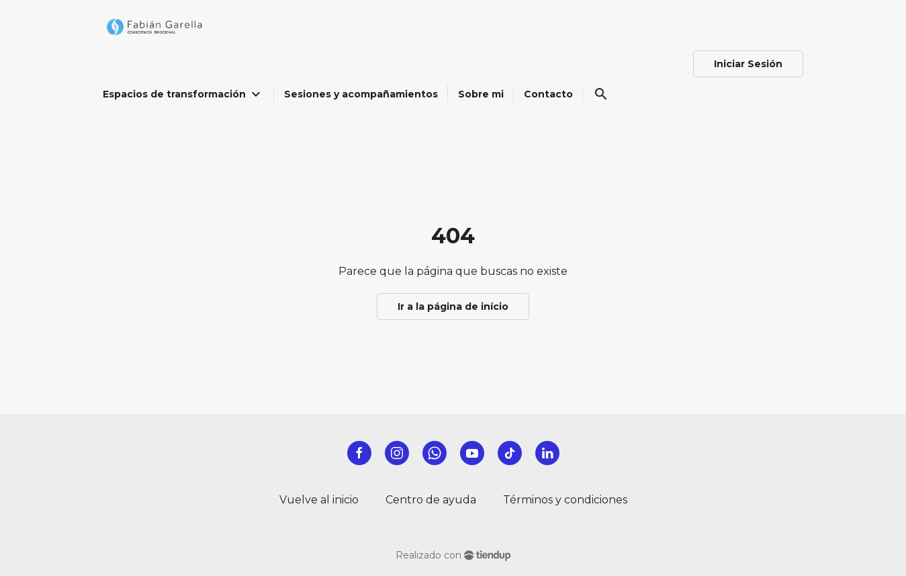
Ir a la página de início (453, 306)
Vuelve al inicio (319, 499)
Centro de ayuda (431, 499)
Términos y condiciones (565, 499)
